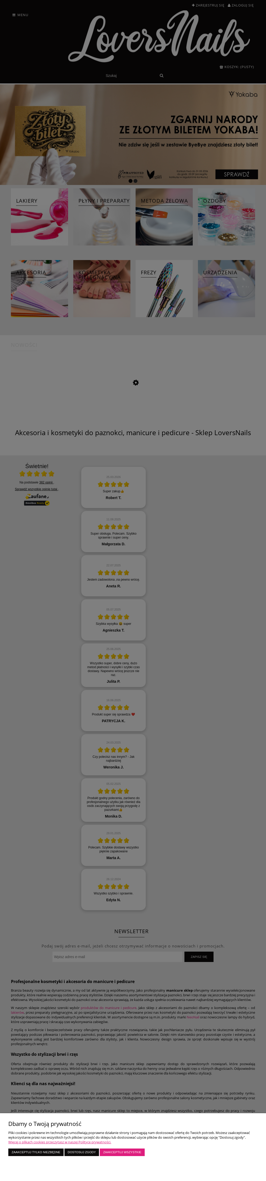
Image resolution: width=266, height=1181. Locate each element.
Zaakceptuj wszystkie (122, 1152)
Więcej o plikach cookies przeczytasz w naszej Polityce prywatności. (59, 1142)
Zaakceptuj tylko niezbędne (36, 1152)
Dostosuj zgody (82, 1152)
